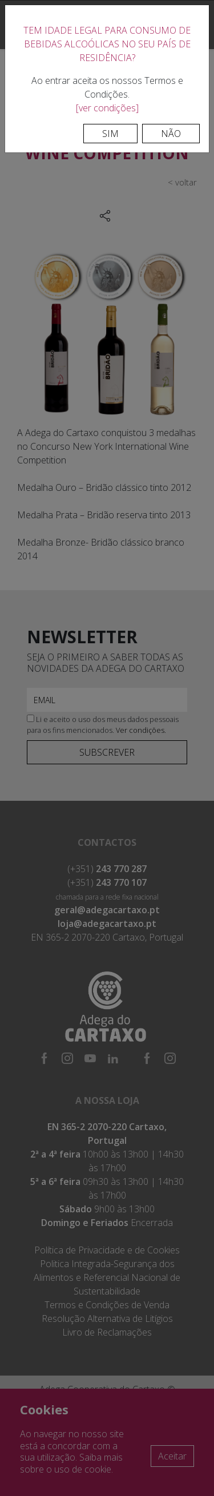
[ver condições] (107, 108)
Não (171, 133)
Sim (110, 133)
